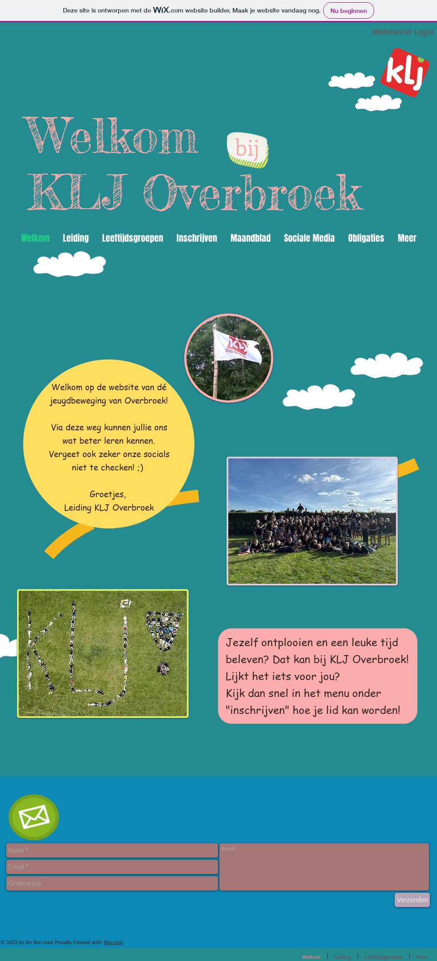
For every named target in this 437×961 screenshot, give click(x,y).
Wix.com (113, 942)
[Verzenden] (412, 900)
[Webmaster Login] (403, 31)
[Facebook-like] (23, 954)
